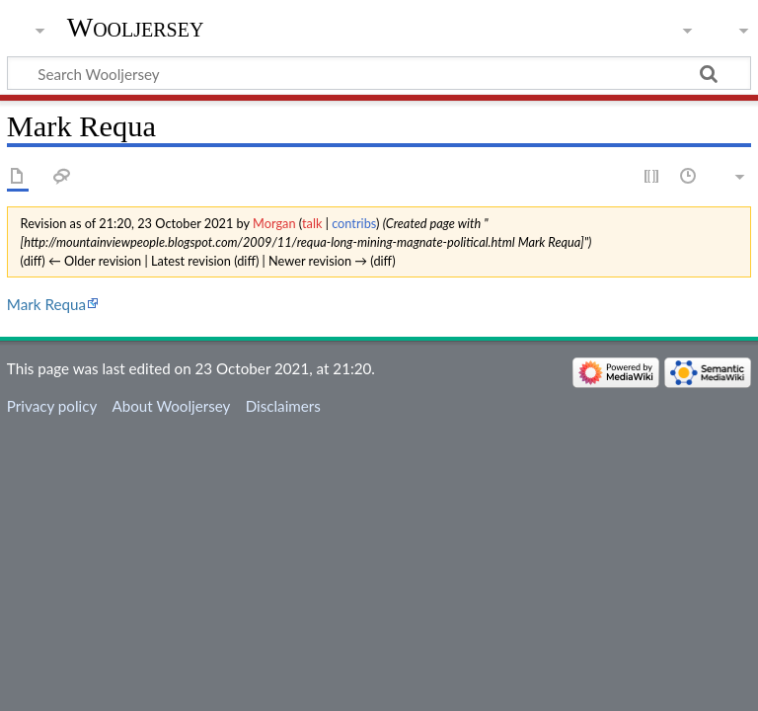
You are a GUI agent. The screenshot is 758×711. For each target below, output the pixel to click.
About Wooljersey (171, 406)
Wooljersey (135, 27)
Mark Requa (46, 304)
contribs (354, 223)
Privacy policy (52, 406)
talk (312, 223)
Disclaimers (283, 406)
